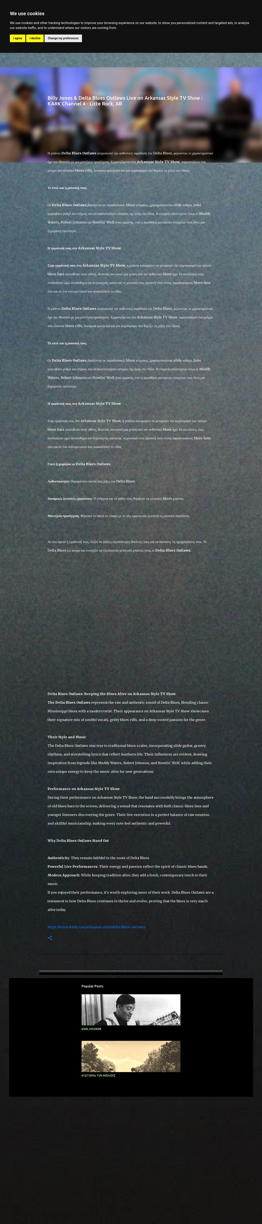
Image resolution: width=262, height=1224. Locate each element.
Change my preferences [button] (63, 38)
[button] (50, 113)
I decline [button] (34, 38)
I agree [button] (17, 38)
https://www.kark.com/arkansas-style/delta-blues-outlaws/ (97, 1007)
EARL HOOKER (91, 1109)
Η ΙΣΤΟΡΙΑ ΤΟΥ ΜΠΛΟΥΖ (98, 1155)
